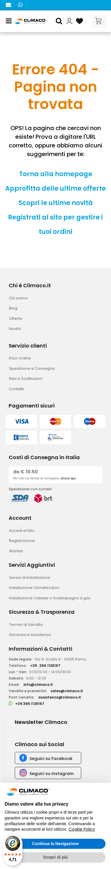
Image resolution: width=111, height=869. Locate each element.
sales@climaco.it (67, 690)
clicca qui (68, 478)
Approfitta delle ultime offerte (55, 188)
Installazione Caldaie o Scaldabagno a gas (49, 598)
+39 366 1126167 (29, 703)
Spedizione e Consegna (32, 368)
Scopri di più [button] (55, 857)
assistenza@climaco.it (59, 697)
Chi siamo (18, 298)
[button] (60, 21)
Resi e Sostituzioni (25, 378)
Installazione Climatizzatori (34, 587)
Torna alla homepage (55, 174)
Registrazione (22, 540)
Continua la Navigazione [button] (55, 843)
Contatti (16, 389)
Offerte (15, 318)
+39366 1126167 (45, 665)
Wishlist (16, 551)
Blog (13, 308)
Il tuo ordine (20, 358)
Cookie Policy (82, 829)
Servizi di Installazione (29, 577)
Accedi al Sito (21, 530)
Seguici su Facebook (51, 758)
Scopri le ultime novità (55, 202)
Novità (15, 328)
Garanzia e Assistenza (30, 634)
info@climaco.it (38, 684)
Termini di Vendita (26, 624)
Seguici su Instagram (51, 773)
